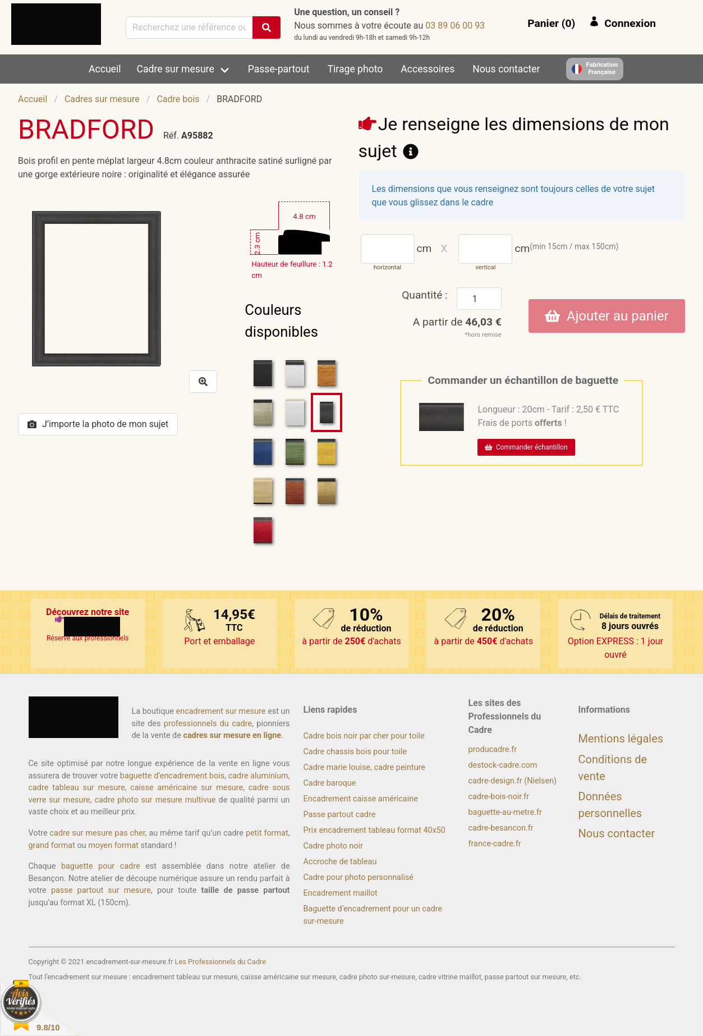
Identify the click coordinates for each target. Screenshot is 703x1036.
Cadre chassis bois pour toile (355, 752)
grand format (52, 845)
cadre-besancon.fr (501, 828)
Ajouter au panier (607, 316)
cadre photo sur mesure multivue (154, 800)
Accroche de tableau (340, 862)
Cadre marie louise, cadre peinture (364, 767)
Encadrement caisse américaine (361, 799)
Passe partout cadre (340, 814)
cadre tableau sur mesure (77, 787)
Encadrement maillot (341, 893)
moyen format (113, 845)
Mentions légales (621, 738)
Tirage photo (355, 69)
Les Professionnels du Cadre (221, 961)
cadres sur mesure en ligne (232, 735)
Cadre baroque (330, 783)
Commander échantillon (526, 447)
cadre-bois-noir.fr (498, 796)
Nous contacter (506, 69)
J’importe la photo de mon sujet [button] (97, 424)
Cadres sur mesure (102, 99)
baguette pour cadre (100, 866)
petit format (267, 833)
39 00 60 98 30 (455, 25)
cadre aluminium (258, 776)
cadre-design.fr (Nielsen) (512, 781)
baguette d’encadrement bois (172, 776)
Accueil (105, 69)
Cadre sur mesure (175, 69)
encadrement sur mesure (221, 711)
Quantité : (425, 294)
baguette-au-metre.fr (505, 812)
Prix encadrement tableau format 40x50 (374, 830)
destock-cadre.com (502, 765)
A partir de (457, 321)
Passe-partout (279, 69)
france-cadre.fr (494, 844)
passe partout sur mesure (101, 890)
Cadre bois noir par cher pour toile (364, 736)
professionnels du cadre (208, 723)
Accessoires (427, 69)
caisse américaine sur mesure (186, 787)
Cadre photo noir (333, 846)
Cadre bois (178, 99)
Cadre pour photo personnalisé (358, 877)
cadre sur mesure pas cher (97, 833)
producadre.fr (492, 749)
